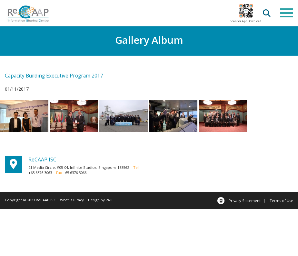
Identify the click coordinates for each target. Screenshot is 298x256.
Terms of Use (281, 200)
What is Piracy (72, 199)
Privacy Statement (245, 200)
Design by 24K (100, 199)
